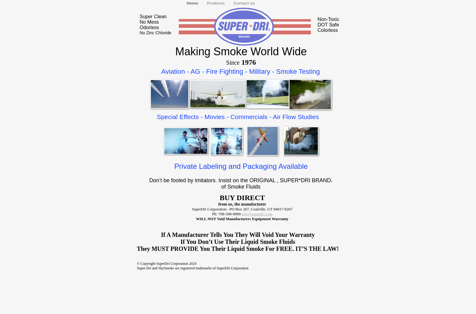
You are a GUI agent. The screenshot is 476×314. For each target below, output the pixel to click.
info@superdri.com (257, 214)
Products (216, 3)
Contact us (244, 3)
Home (193, 3)
